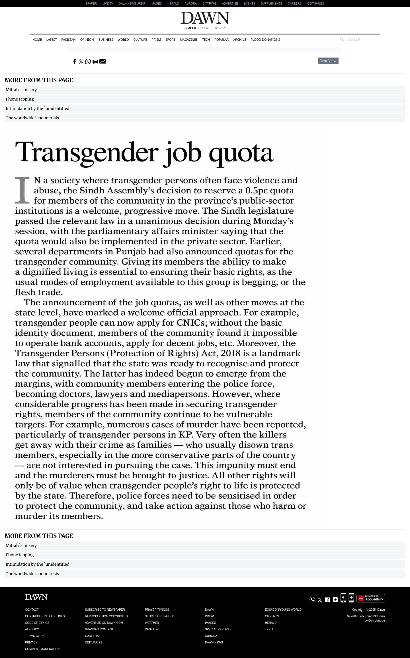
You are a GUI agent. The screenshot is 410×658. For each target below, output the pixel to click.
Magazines (189, 39)
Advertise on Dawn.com (104, 622)
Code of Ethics (37, 622)
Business (106, 39)
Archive (239, 39)
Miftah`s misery (21, 89)
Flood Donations (265, 39)
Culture (140, 39)
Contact (32, 609)
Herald (173, 3)
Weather (152, 622)
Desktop (152, 629)
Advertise (230, 3)
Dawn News (214, 642)
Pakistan (68, 39)
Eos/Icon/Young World (283, 609)
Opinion (87, 39)
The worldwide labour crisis (32, 117)
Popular (221, 39)
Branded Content (99, 629)
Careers (295, 3)
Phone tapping (20, 99)
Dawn (209, 609)
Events (249, 3)
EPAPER (91, 3)
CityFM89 (209, 3)
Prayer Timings (157, 609)
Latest (51, 39)
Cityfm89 (272, 616)
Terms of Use (35, 635)
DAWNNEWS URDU (132, 3)
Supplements (271, 3)
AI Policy (32, 629)
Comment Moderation (42, 649)
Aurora (191, 3)
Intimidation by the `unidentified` (38, 108)
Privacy (31, 642)
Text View (328, 61)
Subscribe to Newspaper (105, 609)
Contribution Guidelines (45, 616)
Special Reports (218, 629)
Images (156, 3)
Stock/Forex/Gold (159, 616)
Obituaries (316, 3)
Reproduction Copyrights (106, 616)
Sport (170, 39)
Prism (156, 39)
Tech (206, 39)
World (123, 39)
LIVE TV (107, 3)
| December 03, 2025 (205, 28)
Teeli (269, 629)
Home (37, 39)
